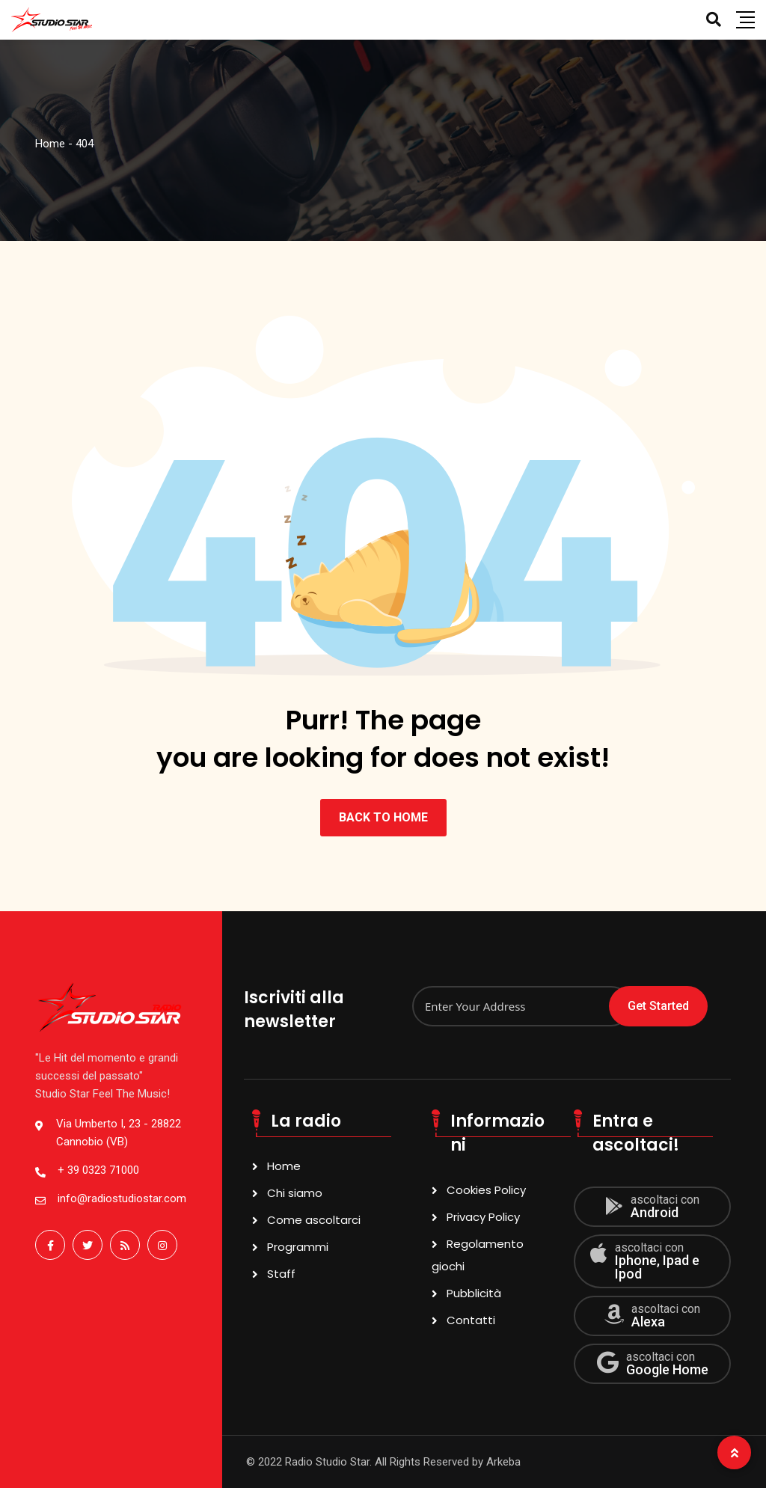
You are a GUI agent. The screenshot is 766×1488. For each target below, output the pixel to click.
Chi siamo (294, 1193)
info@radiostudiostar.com (122, 1198)
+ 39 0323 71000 (98, 1170)
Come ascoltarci (314, 1220)
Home (284, 1166)
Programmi (297, 1247)
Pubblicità (474, 1293)
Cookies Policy (486, 1190)
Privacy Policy (483, 1217)
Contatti (471, 1320)
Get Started (658, 1006)
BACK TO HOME (383, 817)
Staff (281, 1274)
